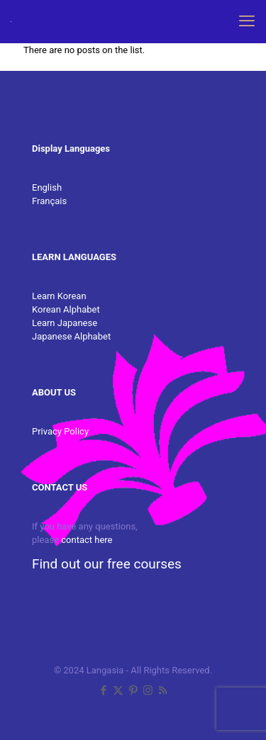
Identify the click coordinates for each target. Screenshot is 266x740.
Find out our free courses (107, 564)
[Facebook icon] (103, 690)
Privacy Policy (60, 431)
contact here (86, 539)
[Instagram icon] (148, 690)
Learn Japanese (64, 323)
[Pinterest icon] (133, 690)
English (47, 187)
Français (49, 201)
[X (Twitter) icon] (118, 690)
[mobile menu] (247, 21)
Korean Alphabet (66, 309)
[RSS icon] (162, 690)
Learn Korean (59, 296)
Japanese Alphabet (71, 336)
